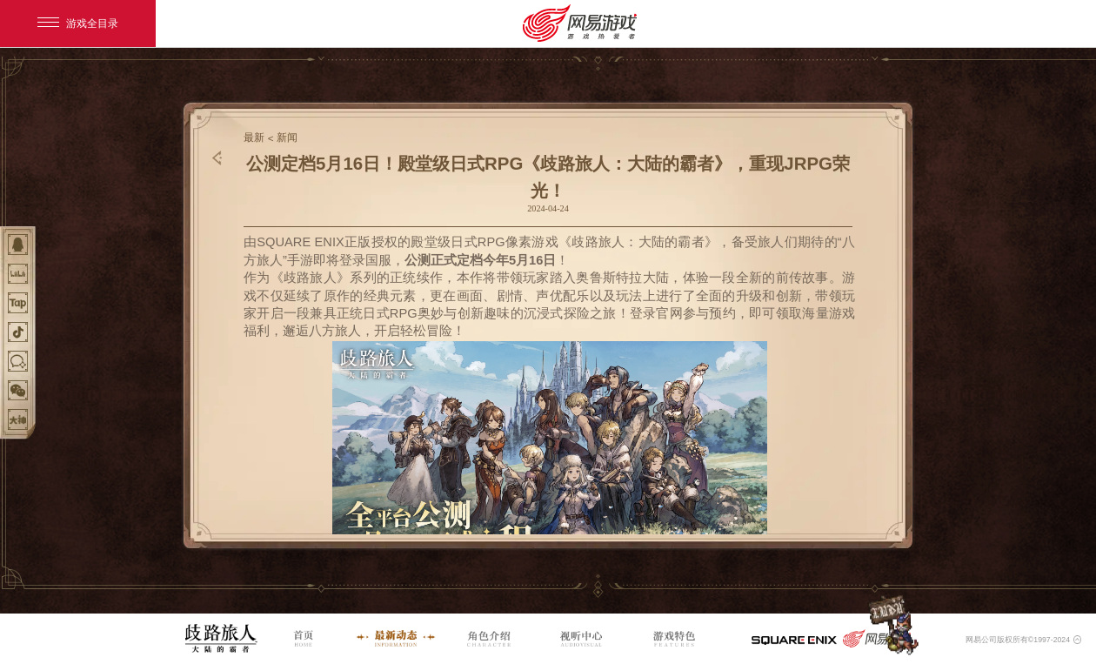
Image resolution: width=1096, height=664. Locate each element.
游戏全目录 (77, 23)
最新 (254, 137)
